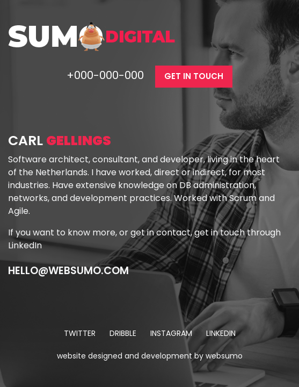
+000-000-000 (107, 75)
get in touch (193, 76)
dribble (123, 333)
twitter (80, 333)
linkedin (221, 333)
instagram (171, 333)
